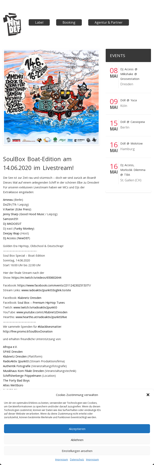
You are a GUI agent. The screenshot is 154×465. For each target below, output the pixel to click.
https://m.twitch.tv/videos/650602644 (36, 277)
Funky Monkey (23, 228)
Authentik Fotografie (16, 366)
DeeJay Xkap (11, 233)
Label (39, 22)
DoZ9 (6, 204)
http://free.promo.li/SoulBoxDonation (28, 331)
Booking (69, 22)
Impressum (61, 459)
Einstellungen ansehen (77, 451)
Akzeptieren (77, 429)
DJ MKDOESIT (12, 224)
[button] (148, 395)
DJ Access (9, 238)
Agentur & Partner (109, 22)
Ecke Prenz (23, 209)
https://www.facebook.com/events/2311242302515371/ (54, 285)
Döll (123, 100)
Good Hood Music (32, 214)
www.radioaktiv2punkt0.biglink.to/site (46, 290)
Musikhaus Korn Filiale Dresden (23, 371)
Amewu (8, 200)
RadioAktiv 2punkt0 (16, 361)
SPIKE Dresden (13, 352)
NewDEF (23, 238)
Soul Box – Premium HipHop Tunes (41, 302)
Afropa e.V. (10, 347)
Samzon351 (10, 219)
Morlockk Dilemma (132, 170)
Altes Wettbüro (13, 385)
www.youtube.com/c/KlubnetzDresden (41, 312)
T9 (14, 204)
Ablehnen (77, 440)
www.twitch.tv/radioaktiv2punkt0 (35, 307)
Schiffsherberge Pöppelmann (22, 376)
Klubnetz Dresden (29, 298)
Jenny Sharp (10, 214)
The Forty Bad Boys (16, 380)
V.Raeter (8, 209)
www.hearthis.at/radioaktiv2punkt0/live (41, 317)
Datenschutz (77, 459)
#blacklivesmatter (49, 326)
